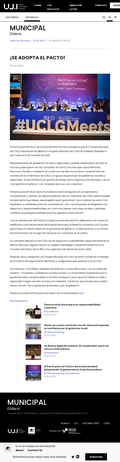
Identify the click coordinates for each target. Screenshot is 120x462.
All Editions (32, 17)
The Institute (53, 7)
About (20, 450)
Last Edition (12, 17)
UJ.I (76, 423)
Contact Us (35, 450)
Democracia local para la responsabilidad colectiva (72, 306)
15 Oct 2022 (39, 40)
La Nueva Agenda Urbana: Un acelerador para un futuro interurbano (76, 347)
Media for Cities (76, 7)
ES (109, 17)
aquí (81, 293)
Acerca (65, 423)
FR (115, 17)
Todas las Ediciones (20, 40)
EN (104, 17)
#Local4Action (19, 301)
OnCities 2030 (91, 423)
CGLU (107, 423)
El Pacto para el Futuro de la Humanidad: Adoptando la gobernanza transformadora (73, 368)
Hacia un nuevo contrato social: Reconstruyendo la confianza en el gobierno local (76, 327)
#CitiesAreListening (54, 332)
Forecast (101, 5)
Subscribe (96, 456)
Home (37, 5)
